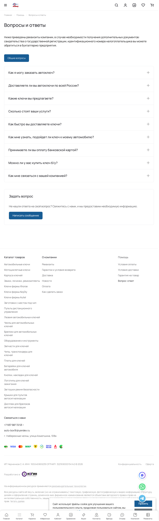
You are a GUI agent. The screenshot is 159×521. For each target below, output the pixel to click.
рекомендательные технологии (69, 486)
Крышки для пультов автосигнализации (15, 396)
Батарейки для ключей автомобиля (17, 367)
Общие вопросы (17, 58)
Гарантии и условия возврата (58, 269)
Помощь (123, 257)
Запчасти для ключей (16, 346)
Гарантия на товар (128, 275)
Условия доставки (128, 269)
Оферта (150, 464)
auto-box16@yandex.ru (17, 430)
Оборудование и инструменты (21, 340)
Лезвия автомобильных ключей (22, 317)
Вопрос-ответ (126, 280)
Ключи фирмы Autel (15, 297)
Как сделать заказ (52, 291)
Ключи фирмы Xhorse (16, 286)
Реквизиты (48, 264)
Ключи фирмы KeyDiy (15, 291)
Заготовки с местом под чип (20, 302)
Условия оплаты (127, 264)
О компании (49, 257)
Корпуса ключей (13, 275)
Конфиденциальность (130, 464)
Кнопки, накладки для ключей (21, 375)
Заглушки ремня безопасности (21, 389)
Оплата (46, 286)
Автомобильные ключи (17, 264)
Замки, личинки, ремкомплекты (22, 280)
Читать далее (17, 501)
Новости (47, 280)
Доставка (47, 275)
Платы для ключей (14, 360)
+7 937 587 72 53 (13, 424)
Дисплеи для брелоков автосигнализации (17, 405)
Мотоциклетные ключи (17, 269)
